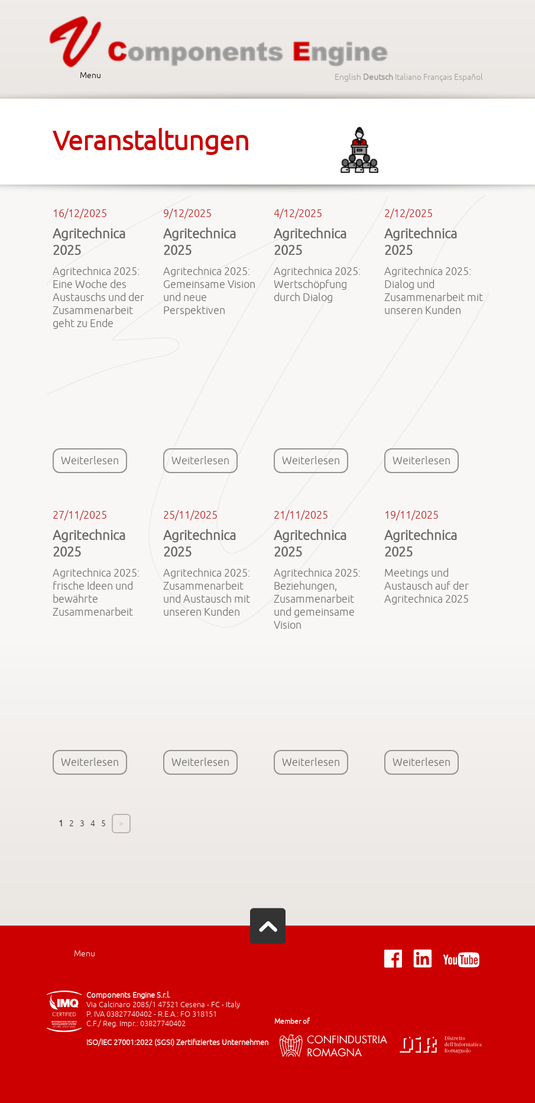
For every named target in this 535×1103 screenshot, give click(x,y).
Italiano (408, 77)
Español (468, 77)
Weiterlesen (90, 460)
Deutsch (378, 77)
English (348, 77)
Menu (90, 75)
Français (437, 77)
